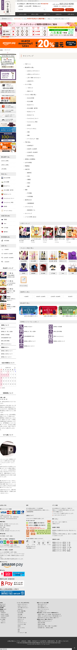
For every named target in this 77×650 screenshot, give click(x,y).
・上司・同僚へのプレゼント (22, 607)
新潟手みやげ (28, 200)
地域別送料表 (30, 511)
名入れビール (30, 115)
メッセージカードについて (59, 515)
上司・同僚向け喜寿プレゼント (69, 316)
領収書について (3, 609)
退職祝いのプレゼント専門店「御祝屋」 (61, 550)
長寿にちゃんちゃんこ (6, 343)
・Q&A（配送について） (42, 611)
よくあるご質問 (28, 6)
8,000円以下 (30, 145)
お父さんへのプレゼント (33, 70)
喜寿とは (3, 328)
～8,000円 (26, 296)
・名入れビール (20, 620)
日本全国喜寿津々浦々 (29, 336)
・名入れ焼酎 (19, 614)
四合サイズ (30, 91)
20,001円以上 (30, 155)
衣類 (28, 132)
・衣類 (18, 629)
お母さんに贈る (34, 14)
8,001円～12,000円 (32, 149)
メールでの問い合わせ (30, 217)
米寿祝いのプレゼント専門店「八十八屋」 (62, 547)
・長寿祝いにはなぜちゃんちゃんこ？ (44, 620)
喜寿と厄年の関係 (57, 331)
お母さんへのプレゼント (33, 74)
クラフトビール (29, 206)
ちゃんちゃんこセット (32, 118)
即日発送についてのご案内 (7, 66)
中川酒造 (29, 193)
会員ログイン (58, 10)
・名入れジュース (20, 619)
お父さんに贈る (22, 14)
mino (28, 176)
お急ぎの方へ (59, 14)
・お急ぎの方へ (20, 609)
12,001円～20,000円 (32, 152)
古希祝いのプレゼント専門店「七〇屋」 (61, 544)
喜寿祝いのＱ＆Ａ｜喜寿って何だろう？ (45, 619)
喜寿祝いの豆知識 (57, 326)
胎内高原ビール (31, 210)
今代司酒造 (30, 196)
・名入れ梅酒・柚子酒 (21, 617)
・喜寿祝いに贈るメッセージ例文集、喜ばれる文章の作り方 (49, 614)
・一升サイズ (2, 620)
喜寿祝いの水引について (59, 341)
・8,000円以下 (3, 612)
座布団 (29, 125)
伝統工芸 (27, 169)
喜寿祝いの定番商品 (30, 159)
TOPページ (28, 64)
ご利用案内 (20, 6)
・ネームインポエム (21, 627)
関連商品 (27, 166)
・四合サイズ (2, 622)
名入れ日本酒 (30, 98)
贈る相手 (5, 157)
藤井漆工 (29, 172)
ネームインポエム (31, 128)
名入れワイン (30, 104)
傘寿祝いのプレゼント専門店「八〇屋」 (61, 545)
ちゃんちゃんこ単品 (32, 121)
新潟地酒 (5, 237)
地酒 (26, 189)
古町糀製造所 (30, 203)
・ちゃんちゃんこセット (22, 622)
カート (69, 10)
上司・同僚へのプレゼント (34, 77)
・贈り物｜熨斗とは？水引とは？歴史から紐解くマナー (48, 617)
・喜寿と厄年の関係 (41, 622)
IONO (28, 183)
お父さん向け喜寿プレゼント (31, 316)
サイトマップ (28, 213)
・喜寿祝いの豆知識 (41, 624)
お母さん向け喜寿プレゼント (50, 316)
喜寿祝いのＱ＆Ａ (28, 326)
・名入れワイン (20, 615)
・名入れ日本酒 (20, 612)
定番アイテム (47, 14)
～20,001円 (5, 262)
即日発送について (37, 6)
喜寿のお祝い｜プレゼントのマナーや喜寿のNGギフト (48, 612)
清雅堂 (29, 179)
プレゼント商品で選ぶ (30, 94)
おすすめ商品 (28, 162)
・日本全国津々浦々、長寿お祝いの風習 (45, 627)
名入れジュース (31, 111)
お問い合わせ (71, 14)
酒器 (28, 135)
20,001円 (70, 296)
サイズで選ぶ (28, 84)
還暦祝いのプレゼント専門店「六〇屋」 (61, 542)
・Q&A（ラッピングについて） (43, 609)
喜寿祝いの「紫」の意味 (30, 331)
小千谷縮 (4, 228)
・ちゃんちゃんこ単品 (21, 624)
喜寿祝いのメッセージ (29, 346)
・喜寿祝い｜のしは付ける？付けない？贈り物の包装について (49, 615)
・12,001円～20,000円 (4, 615)
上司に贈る (3, 168)
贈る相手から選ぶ (29, 67)
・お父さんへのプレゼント (22, 604)
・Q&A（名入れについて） (42, 604)
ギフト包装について (58, 511)
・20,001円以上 (3, 617)
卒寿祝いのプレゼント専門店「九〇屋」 (61, 549)
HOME (1, 602)
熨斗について (56, 523)
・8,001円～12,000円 (4, 614)
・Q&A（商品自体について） (43, 607)
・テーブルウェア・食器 (22, 632)
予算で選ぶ (28, 142)
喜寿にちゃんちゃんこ (58, 336)
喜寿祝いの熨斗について (30, 341)
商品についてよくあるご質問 (42, 602)
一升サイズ (30, 87)
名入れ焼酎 (30, 101)
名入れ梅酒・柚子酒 (32, 108)
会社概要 (2, 607)
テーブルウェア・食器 (32, 138)
